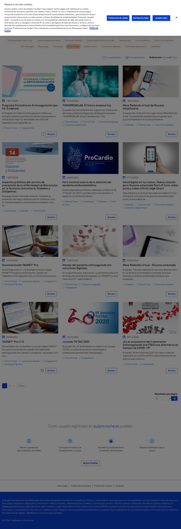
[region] (90, 18)
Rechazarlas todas (141, 18)
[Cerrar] (176, 17)
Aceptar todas (161, 18)
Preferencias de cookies (118, 18)
